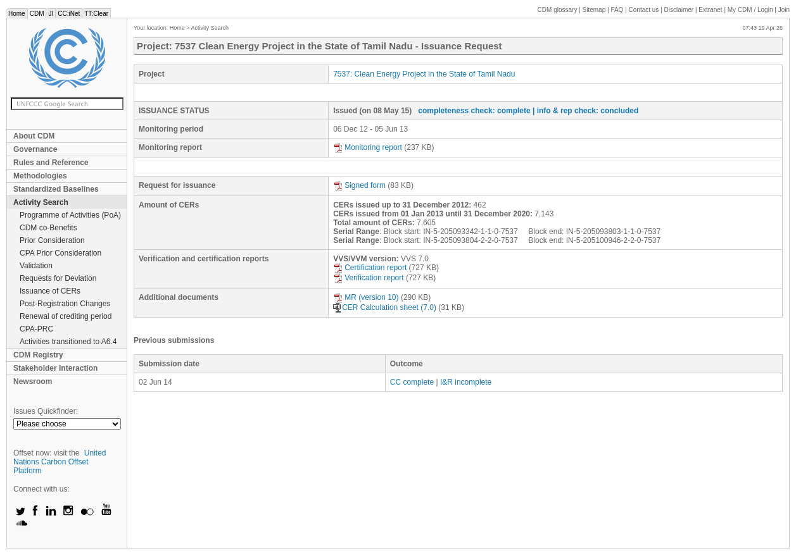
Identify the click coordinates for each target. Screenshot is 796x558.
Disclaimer (679, 9)
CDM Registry (38, 354)
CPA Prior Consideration (60, 253)
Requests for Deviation (58, 278)
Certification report (370, 267)
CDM (37, 13)
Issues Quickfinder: (45, 411)
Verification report (368, 277)
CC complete (412, 382)
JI (50, 13)
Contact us (644, 9)
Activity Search (40, 202)
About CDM (33, 136)
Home (16, 13)
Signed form (359, 185)
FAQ (616, 9)
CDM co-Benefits (48, 227)
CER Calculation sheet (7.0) (384, 307)
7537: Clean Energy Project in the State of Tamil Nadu (424, 74)
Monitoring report (367, 147)
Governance (35, 149)
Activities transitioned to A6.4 (68, 341)
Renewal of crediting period (65, 316)
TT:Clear (96, 13)
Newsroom (32, 381)
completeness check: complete (474, 110)
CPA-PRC (36, 329)
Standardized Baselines (56, 189)
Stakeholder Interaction (55, 368)
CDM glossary (558, 9)
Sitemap (594, 9)
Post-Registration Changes (65, 303)
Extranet (710, 9)
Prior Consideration (52, 240)
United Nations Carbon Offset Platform (59, 462)
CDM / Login (751, 9)
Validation (36, 265)
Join (784, 9)
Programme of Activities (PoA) (70, 215)
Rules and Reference (51, 162)
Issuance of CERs (50, 291)
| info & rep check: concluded (585, 110)
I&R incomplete (465, 382)
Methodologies (40, 175)
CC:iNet (69, 13)
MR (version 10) (365, 297)
